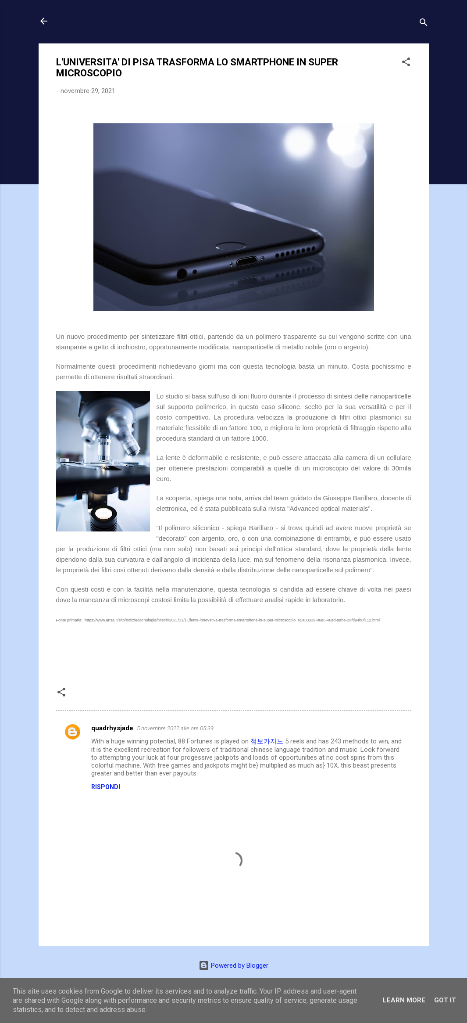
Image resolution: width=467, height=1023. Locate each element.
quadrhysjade (112, 728)
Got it (445, 1000)
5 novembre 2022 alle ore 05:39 (175, 728)
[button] (406, 63)
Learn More (404, 1000)
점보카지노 (266, 741)
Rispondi (105, 786)
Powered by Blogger (233, 965)
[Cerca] (423, 24)
